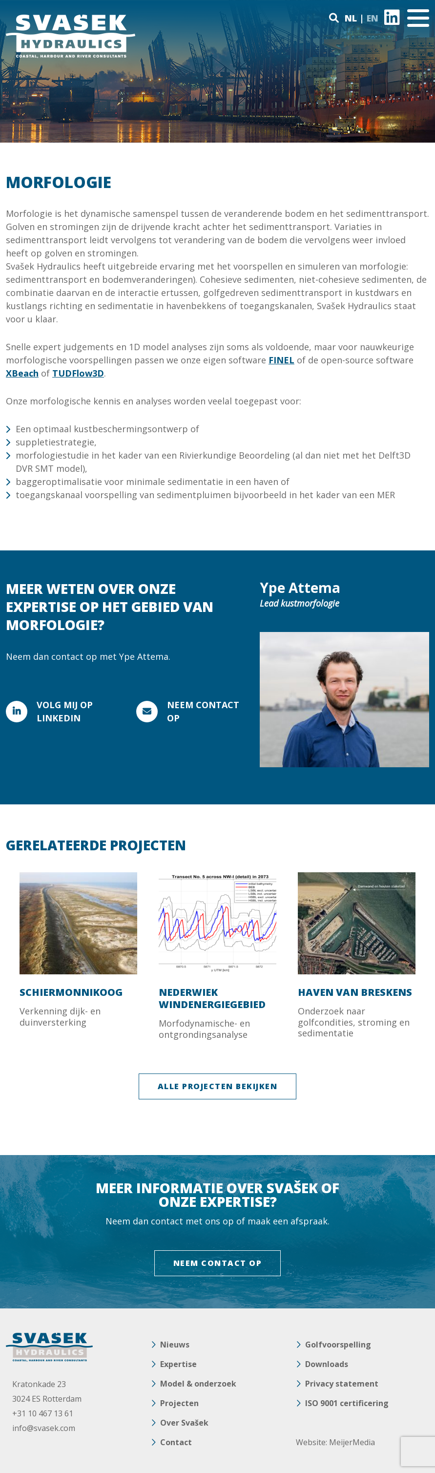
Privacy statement (341, 1383)
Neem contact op (203, 711)
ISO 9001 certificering (347, 1403)
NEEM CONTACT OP (217, 1263)
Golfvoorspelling (338, 1344)
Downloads (326, 1364)
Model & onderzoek (198, 1383)
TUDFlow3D (78, 373)
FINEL (281, 360)
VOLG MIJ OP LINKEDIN (65, 711)
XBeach (22, 373)
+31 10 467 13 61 (42, 1413)
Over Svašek (184, 1422)
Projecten (179, 1403)
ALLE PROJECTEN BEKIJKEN (218, 1086)
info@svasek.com (43, 1428)
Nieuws (174, 1344)
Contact (176, 1442)
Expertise (178, 1364)
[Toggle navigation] (418, 18)
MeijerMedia (352, 1442)
